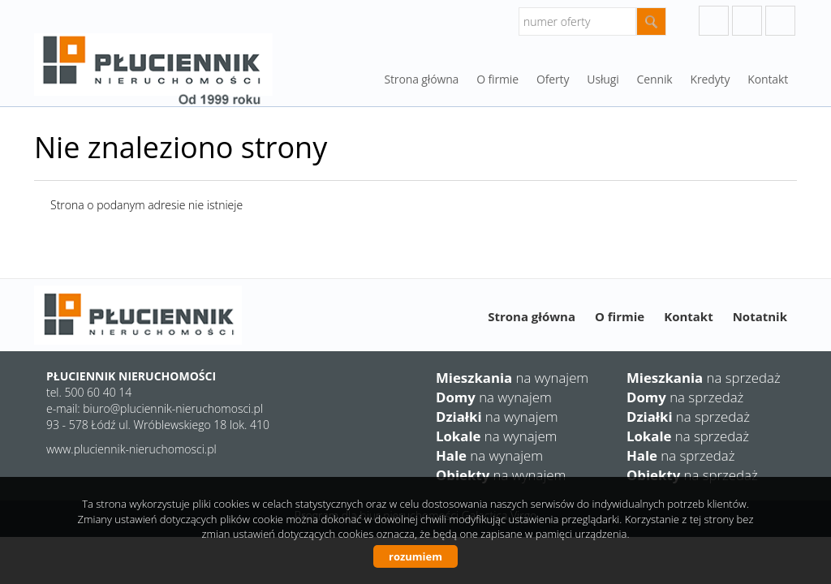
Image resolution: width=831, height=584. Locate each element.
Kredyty (710, 79)
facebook (780, 21)
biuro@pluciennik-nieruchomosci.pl (173, 408)
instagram (747, 21)
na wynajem (512, 377)
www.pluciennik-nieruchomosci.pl (131, 449)
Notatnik (760, 316)
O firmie (619, 316)
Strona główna (421, 79)
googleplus (714, 21)
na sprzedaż (703, 377)
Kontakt (767, 79)
